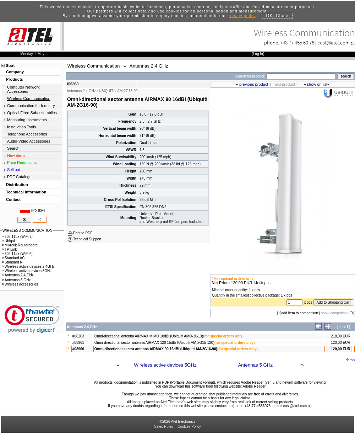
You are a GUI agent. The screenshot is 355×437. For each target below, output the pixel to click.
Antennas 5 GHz (255, 365)
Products (14, 79)
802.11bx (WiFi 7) (17, 237)
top (352, 360)
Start (10, 65)
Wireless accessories (20, 284)
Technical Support (87, 239)
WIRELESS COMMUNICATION (27, 231)
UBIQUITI (106, 91)
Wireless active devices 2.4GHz (28, 266)
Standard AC (13, 258)
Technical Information (26, 192)
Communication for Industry (31, 105)
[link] (32, 319)
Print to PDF (82, 233)
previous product (253, 84)
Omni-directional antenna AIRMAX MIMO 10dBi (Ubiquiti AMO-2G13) (148, 336)
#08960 (78, 349)
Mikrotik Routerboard (20, 245)
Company (15, 72)
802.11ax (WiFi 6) (17, 254)
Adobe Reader (254, 386)
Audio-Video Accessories (28, 141)
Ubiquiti (9, 241)
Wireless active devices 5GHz (165, 365)
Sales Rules (163, 426)
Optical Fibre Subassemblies (32, 113)
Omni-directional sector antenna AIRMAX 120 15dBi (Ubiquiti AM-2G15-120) (154, 343)
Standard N (12, 262)
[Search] (301, 76)
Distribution (17, 184)
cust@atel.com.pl (336, 42)
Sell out (13, 169)
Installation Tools (21, 127)
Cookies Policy (189, 426)
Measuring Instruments (27, 120)
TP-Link (9, 249)
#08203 (78, 336)
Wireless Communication (28, 98)
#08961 (78, 343)
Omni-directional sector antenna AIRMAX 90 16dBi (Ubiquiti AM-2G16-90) (155, 349)
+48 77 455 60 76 (297, 42)
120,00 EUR (340, 343)
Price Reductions (22, 162)
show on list (317, 84)
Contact (13, 199)
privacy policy (242, 16)
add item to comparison (299, 313)
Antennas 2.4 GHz (18, 275)
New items (16, 155)
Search (13, 148)
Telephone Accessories (27, 134)
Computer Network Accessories (23, 89)
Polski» (38, 210)
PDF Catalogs (19, 177)
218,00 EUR (340, 336)
